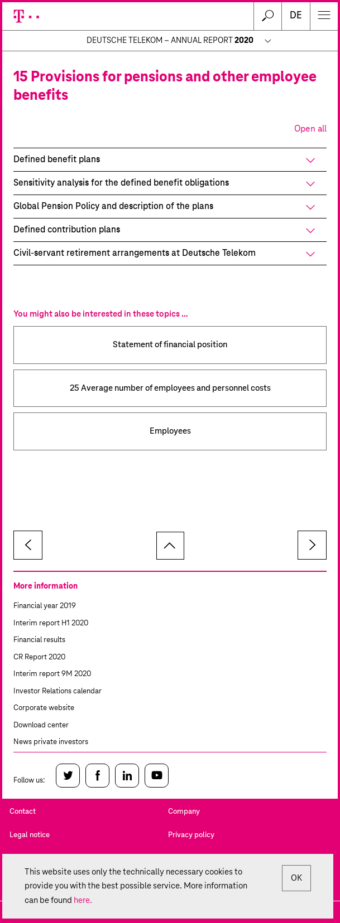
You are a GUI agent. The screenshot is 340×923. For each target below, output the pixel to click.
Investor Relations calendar (57, 691)
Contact (22, 812)
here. (83, 900)
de (296, 16)
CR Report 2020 (39, 657)
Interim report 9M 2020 (52, 674)
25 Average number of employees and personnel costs (170, 388)
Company (184, 812)
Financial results (39, 640)
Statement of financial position (170, 344)
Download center (41, 725)
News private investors (50, 742)
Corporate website (43, 708)
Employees (170, 431)
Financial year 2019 (44, 606)
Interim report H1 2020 (50, 623)
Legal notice (29, 835)
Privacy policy (191, 835)
